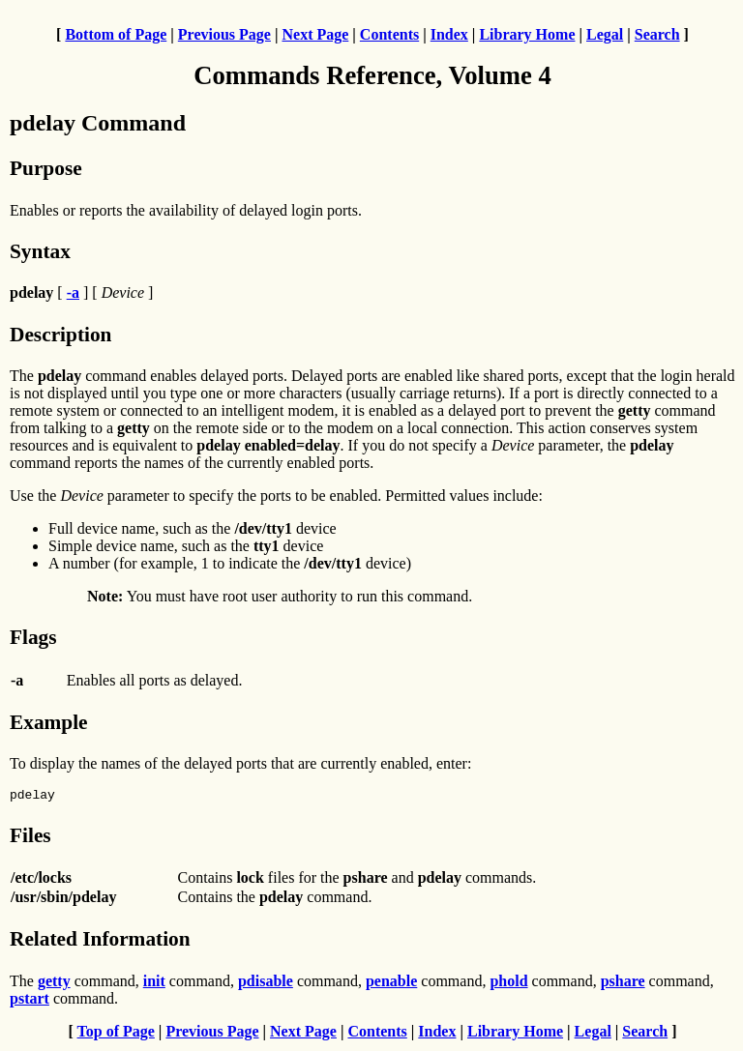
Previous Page (224, 34)
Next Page (315, 34)
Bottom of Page (115, 34)
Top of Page (116, 1034)
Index (449, 34)
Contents (389, 34)
